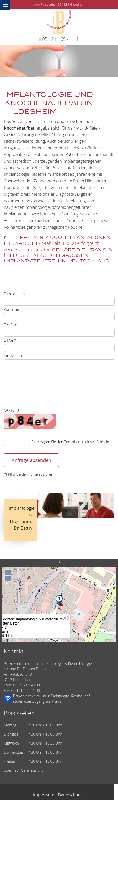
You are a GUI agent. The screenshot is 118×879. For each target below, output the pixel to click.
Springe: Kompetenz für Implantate (33, 859)
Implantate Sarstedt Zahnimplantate (39, 854)
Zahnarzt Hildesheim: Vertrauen (53, 835)
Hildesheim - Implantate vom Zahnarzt (34, 805)
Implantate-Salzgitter (13, 835)
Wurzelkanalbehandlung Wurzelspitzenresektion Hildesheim (43, 869)
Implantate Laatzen (81, 854)
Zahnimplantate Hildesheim (80, 859)
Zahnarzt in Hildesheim (73, 810)
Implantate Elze (98, 869)
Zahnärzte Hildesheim (94, 835)
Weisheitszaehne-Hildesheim (75, 864)
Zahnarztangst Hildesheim (79, 825)
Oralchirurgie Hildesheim (36, 810)
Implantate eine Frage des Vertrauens (26, 820)
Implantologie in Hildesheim (32, 864)
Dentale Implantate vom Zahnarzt (34, 825)
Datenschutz (69, 795)
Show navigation (5, 5)
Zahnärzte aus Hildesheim (28, 840)
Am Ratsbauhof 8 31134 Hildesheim (60, 4)
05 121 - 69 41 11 (60, 39)
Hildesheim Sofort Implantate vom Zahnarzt (33, 815)
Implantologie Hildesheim (82, 805)
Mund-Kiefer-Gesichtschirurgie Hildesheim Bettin (71, 830)
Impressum (43, 795)
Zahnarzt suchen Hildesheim (85, 815)
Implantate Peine (25, 849)
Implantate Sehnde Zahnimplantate (74, 840)
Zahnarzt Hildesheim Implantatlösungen (68, 849)
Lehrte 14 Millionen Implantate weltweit (81, 820)
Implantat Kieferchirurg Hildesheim (79, 844)
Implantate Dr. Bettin (20, 830)
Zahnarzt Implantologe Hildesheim (29, 844)
